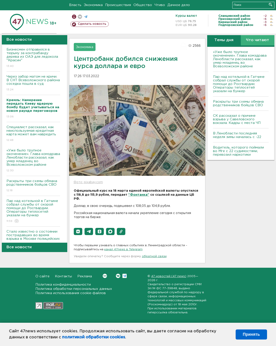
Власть (75, 5)
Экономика (93, 5)
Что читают (257, 40)
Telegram (124, 276)
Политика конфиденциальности (63, 284)
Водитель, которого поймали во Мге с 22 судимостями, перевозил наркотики (238, 151)
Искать (270, 4)
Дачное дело (178, 5)
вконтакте (80, 17)
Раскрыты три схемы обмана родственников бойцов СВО (33, 186)
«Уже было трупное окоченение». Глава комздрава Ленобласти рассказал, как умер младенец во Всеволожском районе (33, 160)
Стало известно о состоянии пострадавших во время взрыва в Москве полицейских (33, 238)
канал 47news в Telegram (123, 249)
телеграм (86, 17)
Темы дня (223, 40)
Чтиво (159, 5)
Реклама (84, 276)
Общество (142, 5)
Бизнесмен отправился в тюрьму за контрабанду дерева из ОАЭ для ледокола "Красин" (33, 58)
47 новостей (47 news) (168, 276)
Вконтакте (105, 276)
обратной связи (154, 256)
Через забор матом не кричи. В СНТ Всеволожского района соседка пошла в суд (33, 83)
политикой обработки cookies (93, 337)
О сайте (42, 276)
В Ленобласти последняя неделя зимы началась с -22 (237, 135)
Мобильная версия (74, 17)
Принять (251, 334)
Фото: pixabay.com (88, 182)
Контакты (63, 276)
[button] (78, 231)
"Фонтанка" (138, 194)
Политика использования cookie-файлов (70, 293)
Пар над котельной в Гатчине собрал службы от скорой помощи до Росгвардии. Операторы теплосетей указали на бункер (33, 211)
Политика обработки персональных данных (73, 288)
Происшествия (118, 5)
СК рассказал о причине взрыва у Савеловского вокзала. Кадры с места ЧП (237, 119)
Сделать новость (92, 24)
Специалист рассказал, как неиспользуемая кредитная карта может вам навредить (33, 134)
